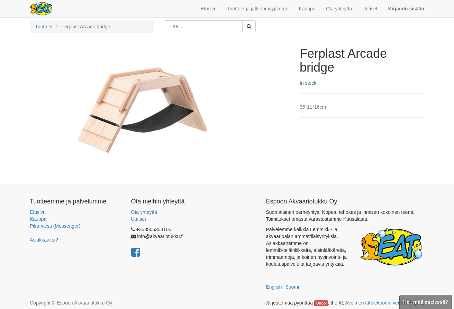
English (274, 287)
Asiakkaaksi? (44, 240)
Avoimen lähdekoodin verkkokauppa (384, 303)
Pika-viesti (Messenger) (55, 226)
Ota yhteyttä (144, 212)
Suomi (292, 287)
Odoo (321, 303)
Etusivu (38, 212)
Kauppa (38, 219)
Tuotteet (44, 26)
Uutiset (138, 219)
